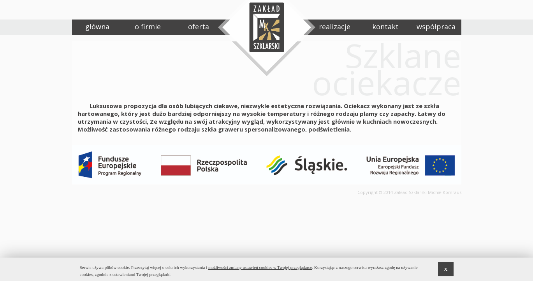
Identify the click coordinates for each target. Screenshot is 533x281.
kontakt (385, 26)
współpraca (436, 26)
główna (97, 26)
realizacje (334, 26)
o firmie (148, 26)
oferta (198, 26)
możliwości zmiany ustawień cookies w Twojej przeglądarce (260, 267)
